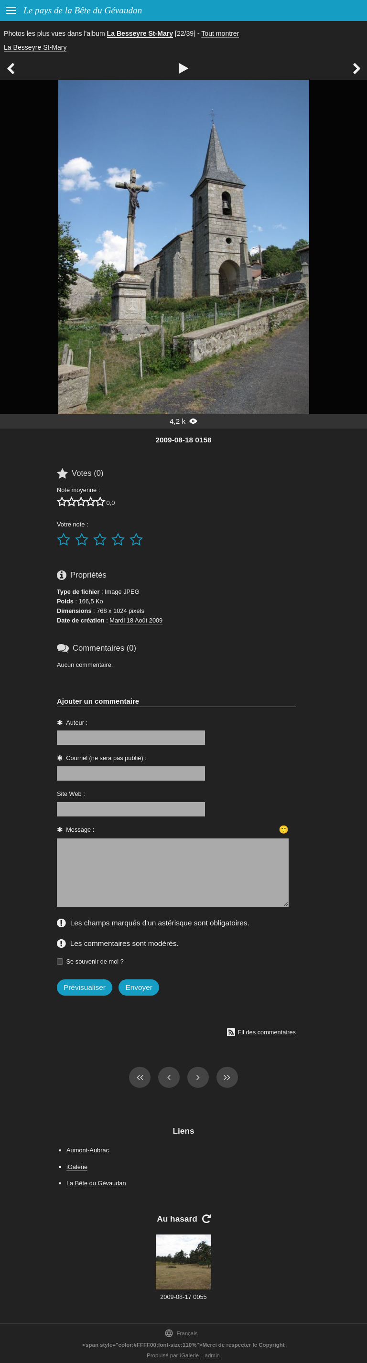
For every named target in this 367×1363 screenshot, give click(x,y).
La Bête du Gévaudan (96, 1183)
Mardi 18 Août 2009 (135, 620)
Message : (80, 829)
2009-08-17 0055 (183, 1296)
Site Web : (71, 793)
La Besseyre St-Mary (140, 33)
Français (180, 1333)
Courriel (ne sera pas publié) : (106, 758)
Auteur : (76, 722)
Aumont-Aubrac (87, 1150)
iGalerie (76, 1166)
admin (212, 1355)
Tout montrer (220, 33)
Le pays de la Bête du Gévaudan (82, 10)
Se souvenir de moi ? (95, 961)
